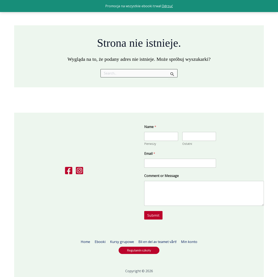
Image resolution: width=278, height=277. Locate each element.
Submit (153, 215)
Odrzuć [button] (167, 6)
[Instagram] (79, 170)
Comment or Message (161, 176)
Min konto (187, 241)
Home (88, 241)
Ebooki (101, 241)
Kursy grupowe (122, 241)
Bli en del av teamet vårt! (156, 241)
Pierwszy (150, 143)
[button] (139, 250)
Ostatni (187, 143)
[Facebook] (69, 170)
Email (149, 154)
